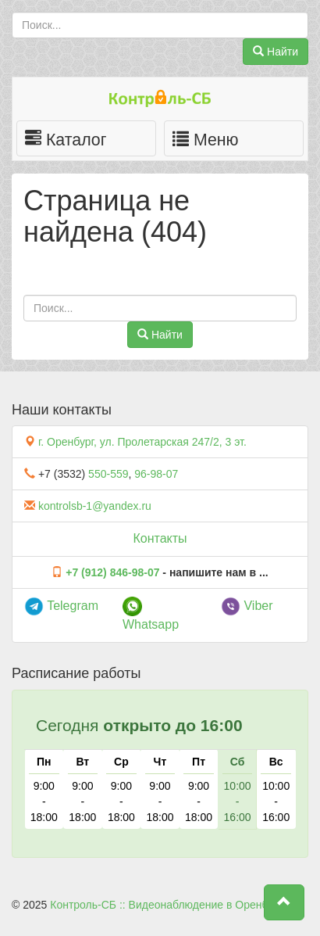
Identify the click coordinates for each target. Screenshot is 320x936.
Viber (247, 605)
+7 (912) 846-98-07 (112, 572)
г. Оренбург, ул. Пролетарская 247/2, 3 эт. (142, 442)
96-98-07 (156, 474)
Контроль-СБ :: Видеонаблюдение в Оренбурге (169, 904)
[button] (284, 902)
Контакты (160, 538)
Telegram (61, 605)
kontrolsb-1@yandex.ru (94, 506)
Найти (275, 51)
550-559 (108, 474)
